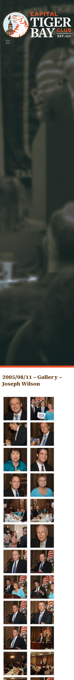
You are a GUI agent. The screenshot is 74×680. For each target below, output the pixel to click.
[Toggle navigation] (7, 42)
